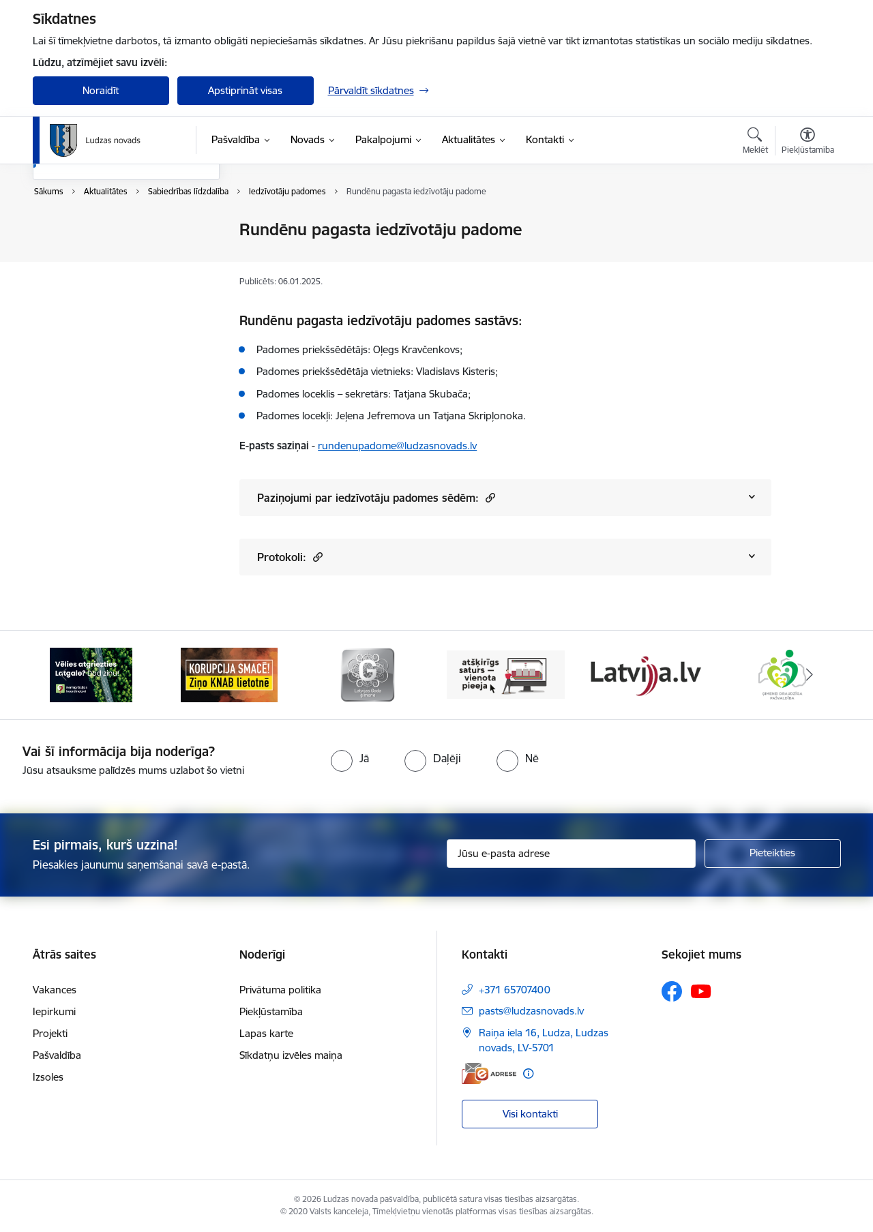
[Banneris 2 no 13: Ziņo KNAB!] (229, 673)
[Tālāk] (809, 675)
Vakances (54, 989)
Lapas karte (266, 1033)
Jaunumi (66, 253)
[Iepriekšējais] (64, 675)
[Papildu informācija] (528, 1073)
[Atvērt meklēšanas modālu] (755, 142)
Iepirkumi (54, 1011)
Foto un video (78, 277)
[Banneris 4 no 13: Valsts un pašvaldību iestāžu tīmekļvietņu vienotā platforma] (506, 673)
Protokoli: (290, 557)
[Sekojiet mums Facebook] (672, 991)
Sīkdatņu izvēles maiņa (290, 1055)
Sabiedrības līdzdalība (96, 301)
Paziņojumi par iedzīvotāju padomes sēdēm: (376, 497)
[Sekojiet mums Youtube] (701, 990)
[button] (488, 497)
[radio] (350, 758)
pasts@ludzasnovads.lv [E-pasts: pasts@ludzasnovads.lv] (531, 1010)
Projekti (50, 1033)
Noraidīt (101, 90)
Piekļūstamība (271, 1011)
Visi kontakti (530, 1113)
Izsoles (48, 1076)
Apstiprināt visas (245, 90)
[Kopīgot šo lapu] (807, 258)
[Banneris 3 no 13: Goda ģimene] (367, 673)
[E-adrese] (489, 1073)
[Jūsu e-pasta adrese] (571, 853)
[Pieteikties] (773, 853)
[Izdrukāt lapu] (807, 224)
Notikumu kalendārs (93, 230)
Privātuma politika (280, 989)
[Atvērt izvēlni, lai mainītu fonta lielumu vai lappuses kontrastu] (808, 142)
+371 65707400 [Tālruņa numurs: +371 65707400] (514, 989)
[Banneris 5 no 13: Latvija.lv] (644, 673)
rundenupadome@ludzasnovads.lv (397, 445)
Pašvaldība (57, 1055)
